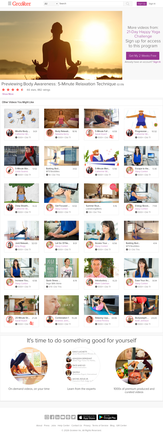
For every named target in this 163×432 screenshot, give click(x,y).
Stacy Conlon (141, 171)
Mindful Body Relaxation (22, 131)
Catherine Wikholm (24, 134)
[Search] (90, 3)
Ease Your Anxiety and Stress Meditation (142, 280)
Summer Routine (93, 206)
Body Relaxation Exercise (62, 131)
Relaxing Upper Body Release (102, 318)
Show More (7, 94)
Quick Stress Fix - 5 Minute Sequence (53, 280)
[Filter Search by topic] (51, 3)
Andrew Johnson (63, 320)
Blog (112, 425)
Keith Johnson (142, 320)
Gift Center (121, 425)
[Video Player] (61, 45)
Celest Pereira (102, 320)
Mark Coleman (102, 283)
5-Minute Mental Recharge (102, 169)
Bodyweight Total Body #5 (142, 318)
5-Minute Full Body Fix (102, 131)
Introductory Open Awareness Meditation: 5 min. (102, 280)
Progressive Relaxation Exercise (142, 131)
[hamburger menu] (9, 3)
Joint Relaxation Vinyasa (22, 243)
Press (46, 425)
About (39, 425)
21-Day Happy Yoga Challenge (143, 34)
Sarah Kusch (101, 134)
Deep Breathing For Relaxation (22, 206)
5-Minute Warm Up (22, 169)
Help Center (64, 425)
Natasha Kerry (62, 134)
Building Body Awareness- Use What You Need (133, 243)
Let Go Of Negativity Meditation (62, 243)
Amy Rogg (20, 246)
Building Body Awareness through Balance (53, 169)
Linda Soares (21, 171)
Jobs (53, 425)
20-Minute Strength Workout (22, 318)
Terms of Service (100, 425)
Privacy (87, 425)
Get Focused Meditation (62, 206)
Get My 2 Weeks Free (142, 56)
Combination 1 (62, 318)
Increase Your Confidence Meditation (22, 280)
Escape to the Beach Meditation (142, 169)
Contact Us (76, 425)
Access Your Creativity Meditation (102, 243)
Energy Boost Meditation (142, 206)
